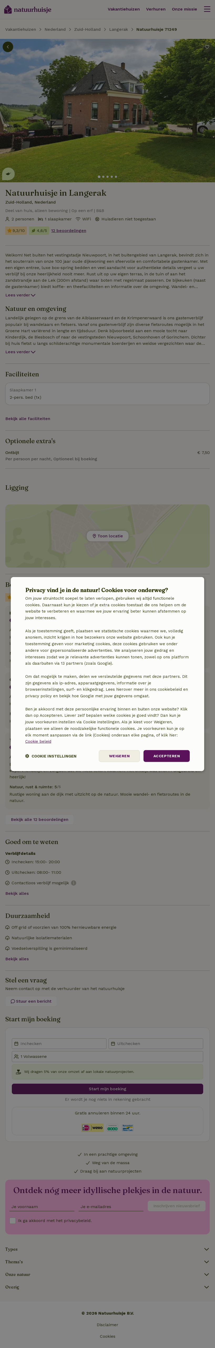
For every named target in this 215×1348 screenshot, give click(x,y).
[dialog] (107, 674)
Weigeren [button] (119, 756)
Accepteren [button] (166, 756)
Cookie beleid (38, 741)
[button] (50, 756)
